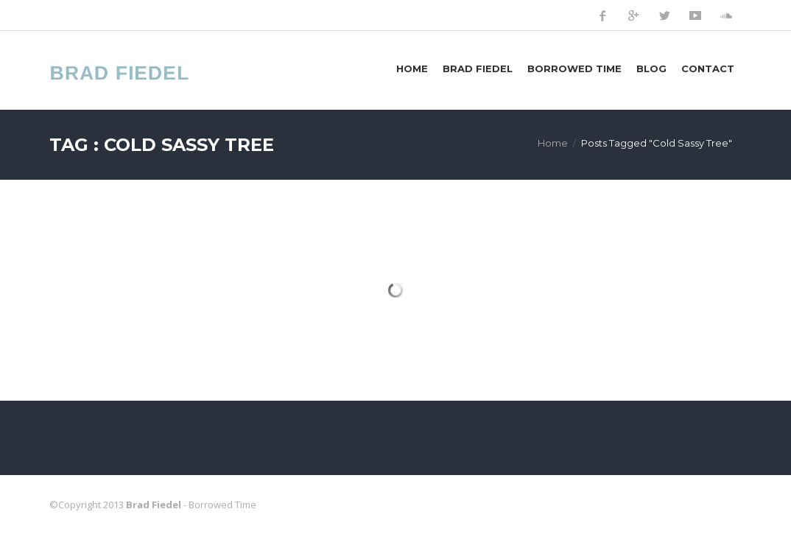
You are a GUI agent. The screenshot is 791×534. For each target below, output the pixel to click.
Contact (707, 68)
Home (412, 68)
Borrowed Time (574, 68)
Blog (651, 68)
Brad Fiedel (478, 68)
